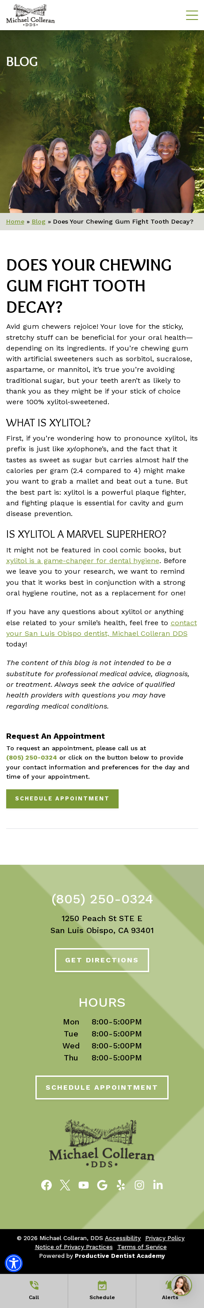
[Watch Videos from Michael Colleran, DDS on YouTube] (83, 1184)
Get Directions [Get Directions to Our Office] (102, 960)
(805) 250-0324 (31, 757)
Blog (22, 61)
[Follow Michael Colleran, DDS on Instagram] (139, 1184)
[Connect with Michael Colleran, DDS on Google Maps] (102, 1184)
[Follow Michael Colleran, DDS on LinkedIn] (158, 1184)
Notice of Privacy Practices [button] (74, 1246)
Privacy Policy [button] (165, 1237)
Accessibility (123, 1237)
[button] (13, 1263)
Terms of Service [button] (142, 1246)
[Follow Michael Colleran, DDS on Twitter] (65, 1184)
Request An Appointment (55, 736)
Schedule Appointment (62, 798)
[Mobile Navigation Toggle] (192, 15)
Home (15, 221)
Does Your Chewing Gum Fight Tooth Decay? (89, 285)
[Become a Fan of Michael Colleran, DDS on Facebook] (46, 1184)
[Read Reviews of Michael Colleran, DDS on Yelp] (120, 1184)
